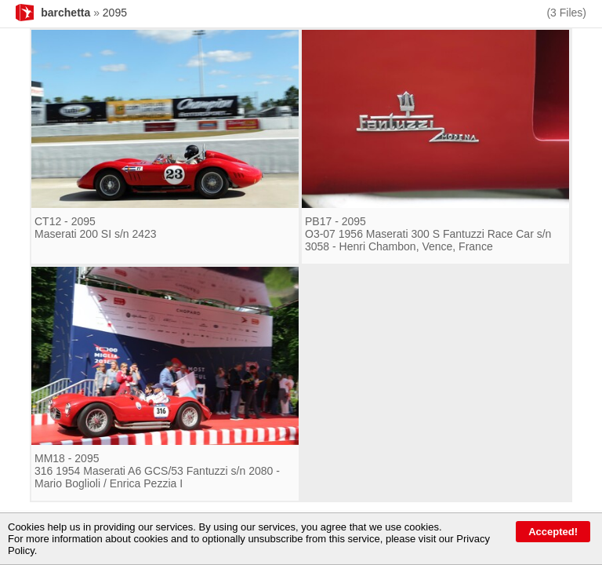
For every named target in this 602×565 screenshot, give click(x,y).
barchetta (65, 12)
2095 (115, 12)
